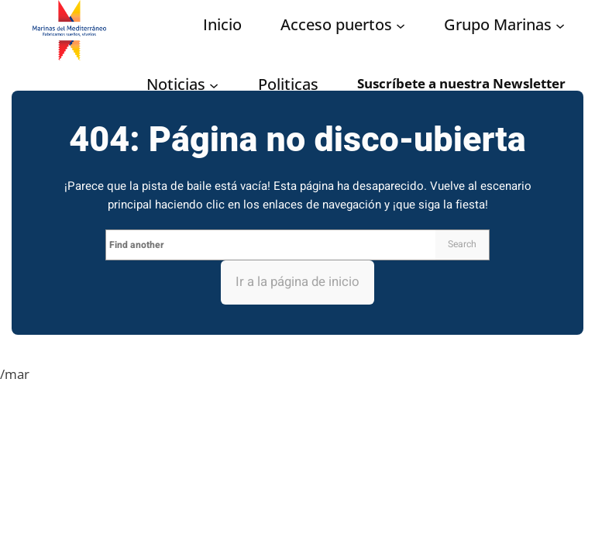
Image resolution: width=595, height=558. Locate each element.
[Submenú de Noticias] (213, 85)
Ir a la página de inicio (297, 281)
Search (462, 244)
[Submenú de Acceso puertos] (400, 25)
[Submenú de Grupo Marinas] (560, 25)
